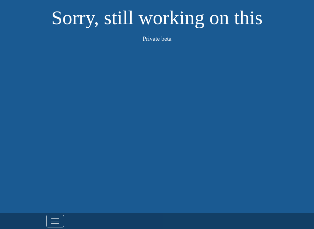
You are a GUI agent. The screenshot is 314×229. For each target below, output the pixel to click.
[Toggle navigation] (55, 221)
